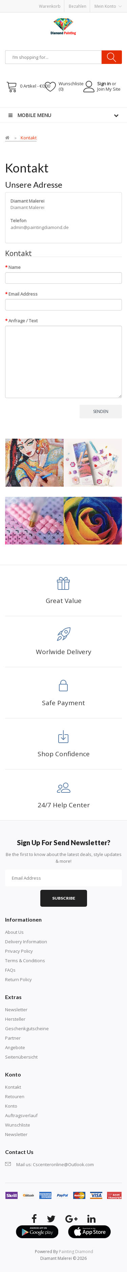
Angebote (15, 1047)
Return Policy (18, 979)
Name (14, 267)
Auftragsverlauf (21, 1115)
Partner (13, 1038)
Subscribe (63, 898)
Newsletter (16, 1010)
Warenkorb (50, 6)
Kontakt (29, 138)
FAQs (10, 970)
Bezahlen (77, 6)
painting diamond (76, 1251)
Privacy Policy (19, 951)
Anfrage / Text (23, 321)
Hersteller (15, 1019)
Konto (11, 1106)
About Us (14, 932)
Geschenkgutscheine (27, 1028)
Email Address (23, 294)
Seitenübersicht (21, 1057)
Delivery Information (26, 942)
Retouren (14, 1096)
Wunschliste (17, 1125)
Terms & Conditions (25, 960)
